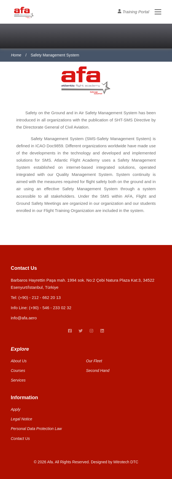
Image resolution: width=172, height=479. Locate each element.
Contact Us (20, 438)
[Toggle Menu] (155, 11)
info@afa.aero (24, 317)
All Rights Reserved (72, 462)
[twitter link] (81, 331)
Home (16, 55)
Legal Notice (21, 419)
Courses (18, 370)
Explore (20, 349)
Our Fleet (94, 361)
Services (18, 380)
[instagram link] (91, 331)
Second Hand (97, 370)
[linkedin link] (102, 331)
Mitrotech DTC (125, 462)
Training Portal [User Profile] (133, 11)
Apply (15, 409)
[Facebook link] (70, 331)
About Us (19, 361)
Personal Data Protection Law (36, 428)
